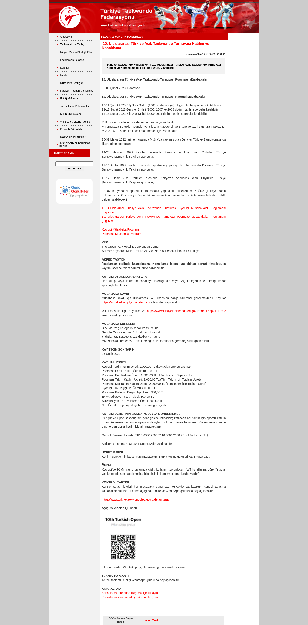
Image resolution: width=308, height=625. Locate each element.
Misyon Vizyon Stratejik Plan (76, 52)
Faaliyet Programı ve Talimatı (76, 90)
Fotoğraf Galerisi (69, 98)
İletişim (64, 75)
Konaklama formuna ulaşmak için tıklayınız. (130, 597)
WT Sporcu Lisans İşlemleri (75, 121)
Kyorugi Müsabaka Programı (121, 229)
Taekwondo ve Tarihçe (73, 44)
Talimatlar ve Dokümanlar (74, 106)
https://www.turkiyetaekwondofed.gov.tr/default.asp (135, 499)
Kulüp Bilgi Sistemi (70, 113)
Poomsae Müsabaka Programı (122, 233)
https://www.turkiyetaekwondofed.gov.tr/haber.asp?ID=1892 (186, 311)
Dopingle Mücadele (71, 129)
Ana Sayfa (66, 36)
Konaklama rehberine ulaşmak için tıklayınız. (131, 593)
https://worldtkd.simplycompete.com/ (126, 302)
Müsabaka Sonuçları (71, 83)
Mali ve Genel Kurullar (72, 137)
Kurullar (64, 67)
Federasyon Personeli (72, 59)
